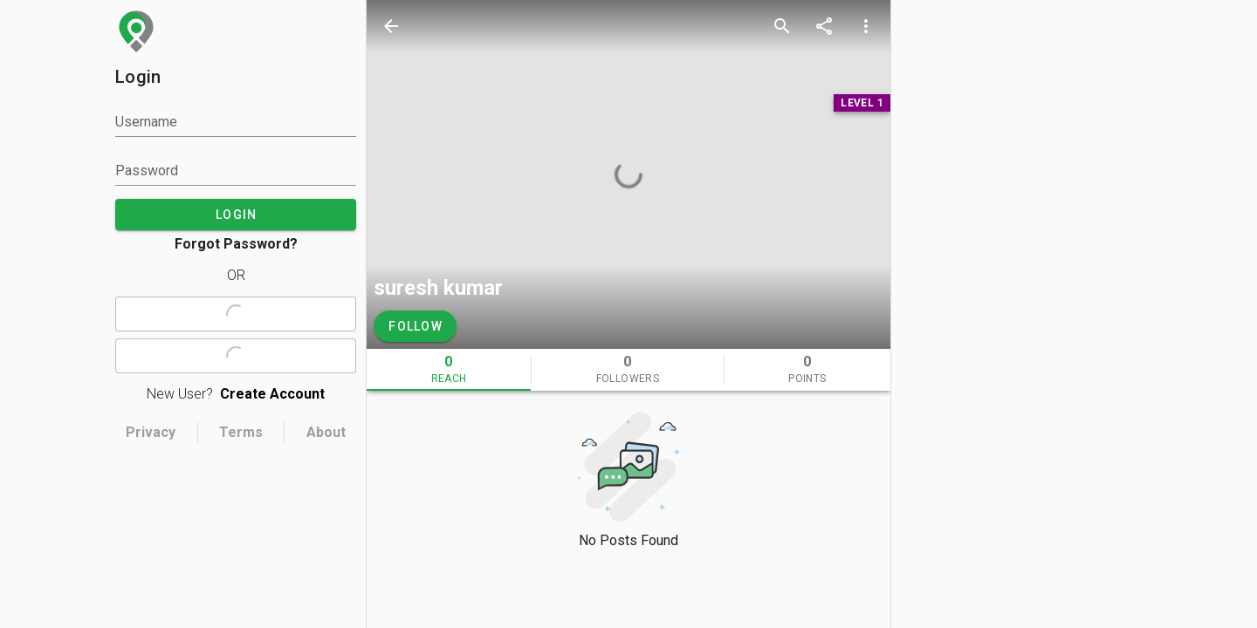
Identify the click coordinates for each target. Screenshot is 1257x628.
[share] (824, 26)
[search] (782, 26)
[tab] (449, 370)
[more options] (866, 26)
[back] (391, 26)
